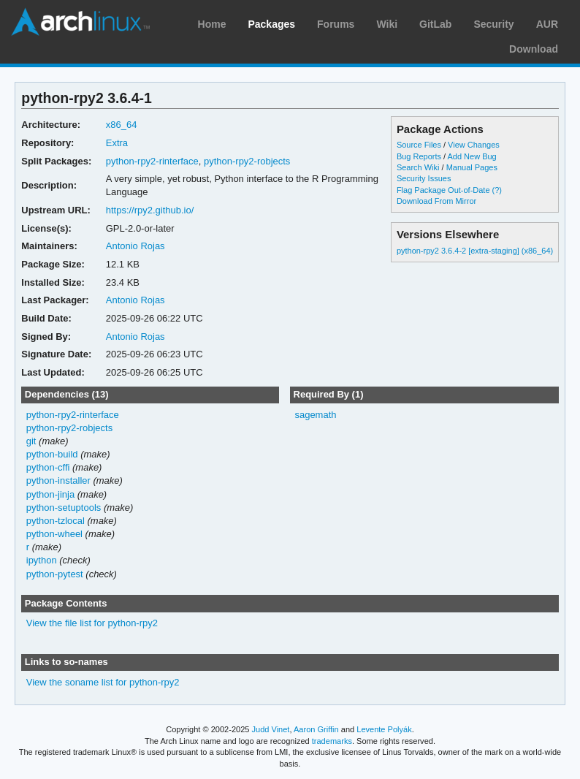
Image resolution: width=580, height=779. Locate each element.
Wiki (386, 24)
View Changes (474, 144)
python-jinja (50, 494)
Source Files (419, 144)
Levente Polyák (383, 729)
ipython (41, 560)
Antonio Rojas (135, 245)
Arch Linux (80, 22)
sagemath (315, 414)
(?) (497, 190)
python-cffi (48, 467)
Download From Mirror (436, 201)
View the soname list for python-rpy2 (103, 682)
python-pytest (54, 574)
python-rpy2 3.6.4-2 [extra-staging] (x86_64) (475, 250)
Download (533, 49)
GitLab (435, 24)
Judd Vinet (271, 729)
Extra (117, 142)
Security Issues (424, 178)
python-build (52, 454)
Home (212, 24)
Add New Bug (472, 156)
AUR (547, 24)
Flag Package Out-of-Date (443, 190)
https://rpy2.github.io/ (150, 210)
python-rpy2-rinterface (152, 161)
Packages (271, 24)
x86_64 (121, 124)
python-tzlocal (55, 520)
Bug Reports (419, 156)
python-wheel (54, 533)
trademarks (332, 741)
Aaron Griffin (316, 729)
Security (493, 24)
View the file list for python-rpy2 (92, 623)
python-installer (58, 480)
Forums (335, 24)
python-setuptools (64, 507)
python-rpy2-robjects (247, 161)
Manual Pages (471, 167)
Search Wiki (418, 167)
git (31, 441)
